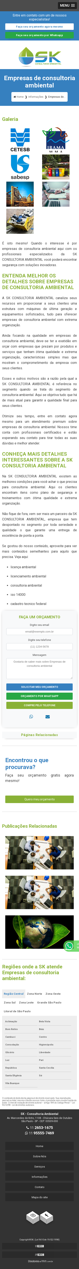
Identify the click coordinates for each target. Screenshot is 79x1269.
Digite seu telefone (39, 639)
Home (39, 1146)
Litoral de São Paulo (17, 1011)
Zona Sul (10, 1002)
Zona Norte (34, 993)
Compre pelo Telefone (39, 705)
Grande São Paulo (49, 1002)
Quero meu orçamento (39, 799)
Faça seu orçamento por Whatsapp (39, 35)
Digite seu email (39, 624)
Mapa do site (40, 1197)
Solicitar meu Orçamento (39, 687)
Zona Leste (26, 1002)
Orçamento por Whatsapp (39, 696)
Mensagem (39, 655)
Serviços (39, 1166)
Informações (39, 1176)
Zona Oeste (53, 993)
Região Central (14, 993)
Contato (39, 1187)
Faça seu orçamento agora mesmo (39, 26)
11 (39, 1128)
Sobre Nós (39, 1156)
